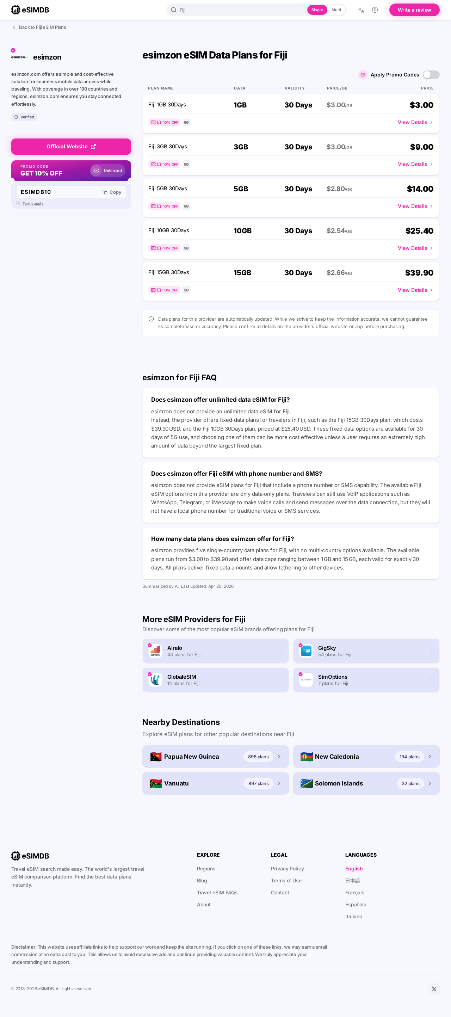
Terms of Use (286, 880)
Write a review (415, 10)
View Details (416, 122)
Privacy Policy (287, 868)
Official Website (71, 146)
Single (317, 9)
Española (355, 904)
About (204, 904)
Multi (336, 9)
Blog (202, 880)
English (354, 868)
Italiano (353, 916)
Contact (280, 892)
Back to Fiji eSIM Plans (38, 27)
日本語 (352, 880)
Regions (206, 868)
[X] (434, 988)
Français (355, 892)
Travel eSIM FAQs (217, 892)
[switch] (431, 74)
